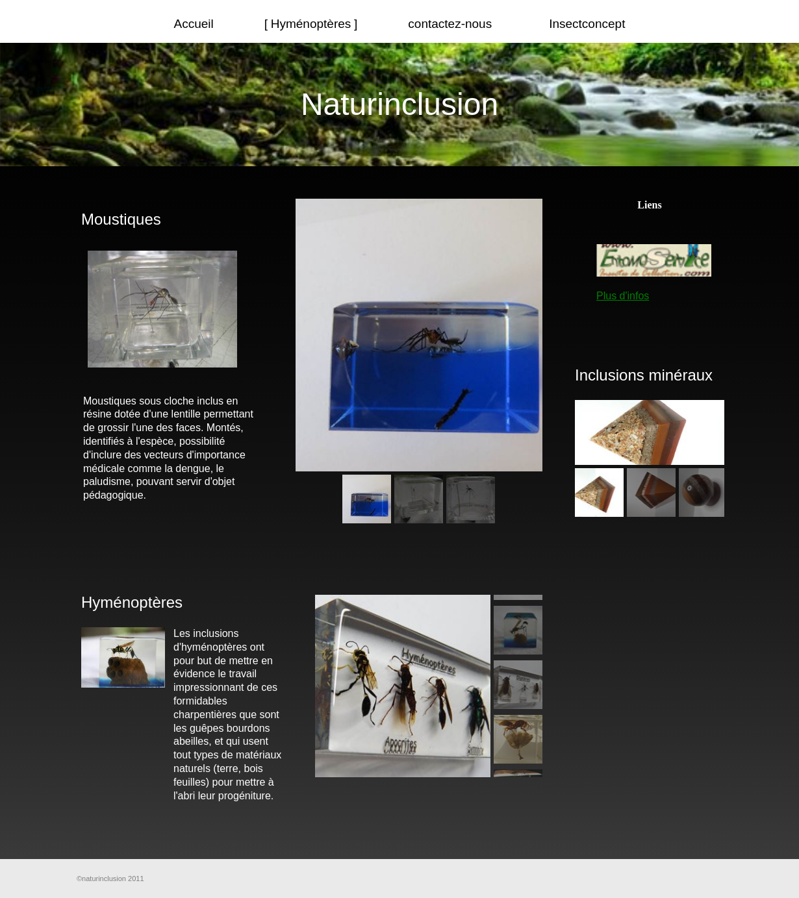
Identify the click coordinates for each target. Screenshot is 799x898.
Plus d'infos (622, 295)
